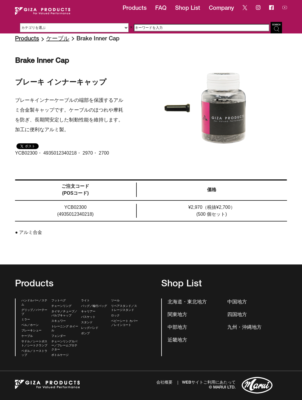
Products (135, 9)
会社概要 (164, 383)
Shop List (187, 9)
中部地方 (177, 327)
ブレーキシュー (31, 330)
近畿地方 (177, 340)
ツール (115, 300)
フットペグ (58, 300)
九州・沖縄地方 (244, 327)
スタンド (87, 322)
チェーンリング (61, 306)
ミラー (25, 319)
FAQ (160, 9)
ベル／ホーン (30, 325)
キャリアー (88, 311)
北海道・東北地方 (187, 302)
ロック (115, 315)
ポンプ (85, 333)
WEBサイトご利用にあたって (209, 383)
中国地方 (237, 302)
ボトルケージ (60, 355)
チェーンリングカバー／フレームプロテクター (64, 345)
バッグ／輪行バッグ (94, 306)
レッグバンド (89, 328)
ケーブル (57, 39)
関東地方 (177, 315)
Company (221, 9)
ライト (85, 300)
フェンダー (58, 336)
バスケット (88, 317)
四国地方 (237, 315)
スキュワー (58, 321)
